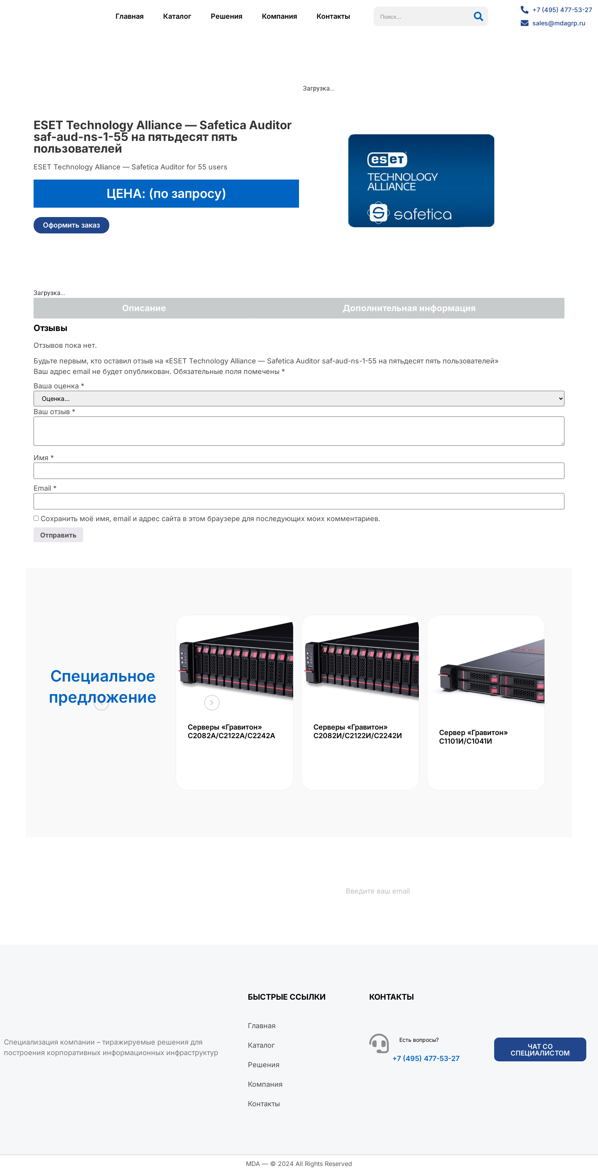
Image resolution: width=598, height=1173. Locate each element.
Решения (226, 16)
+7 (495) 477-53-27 (425, 1059)
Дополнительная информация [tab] (409, 308)
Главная (130, 16)
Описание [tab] (144, 308)
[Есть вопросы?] (379, 1044)
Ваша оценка (59, 386)
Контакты (333, 16)
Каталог (177, 16)
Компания (279, 16)
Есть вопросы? (419, 1040)
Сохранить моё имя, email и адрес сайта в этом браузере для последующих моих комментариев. (210, 518)
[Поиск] (478, 16)
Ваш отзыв (54, 411)
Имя (44, 457)
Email (45, 488)
